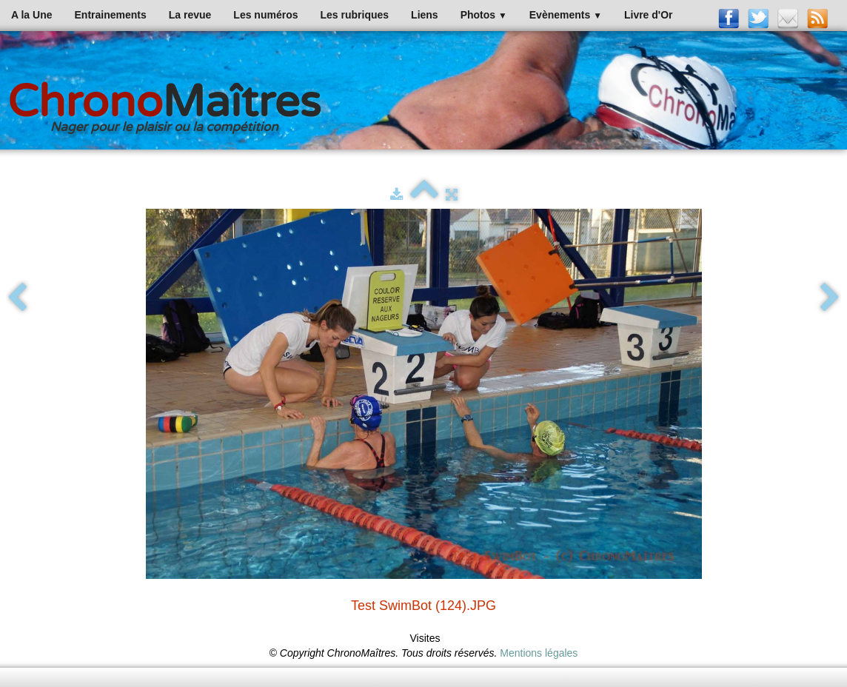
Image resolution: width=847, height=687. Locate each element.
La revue (190, 15)
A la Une (32, 15)
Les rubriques (354, 15)
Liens (424, 15)
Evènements (565, 15)
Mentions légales (539, 653)
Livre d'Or (648, 15)
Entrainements (111, 15)
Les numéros (265, 15)
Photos (484, 15)
